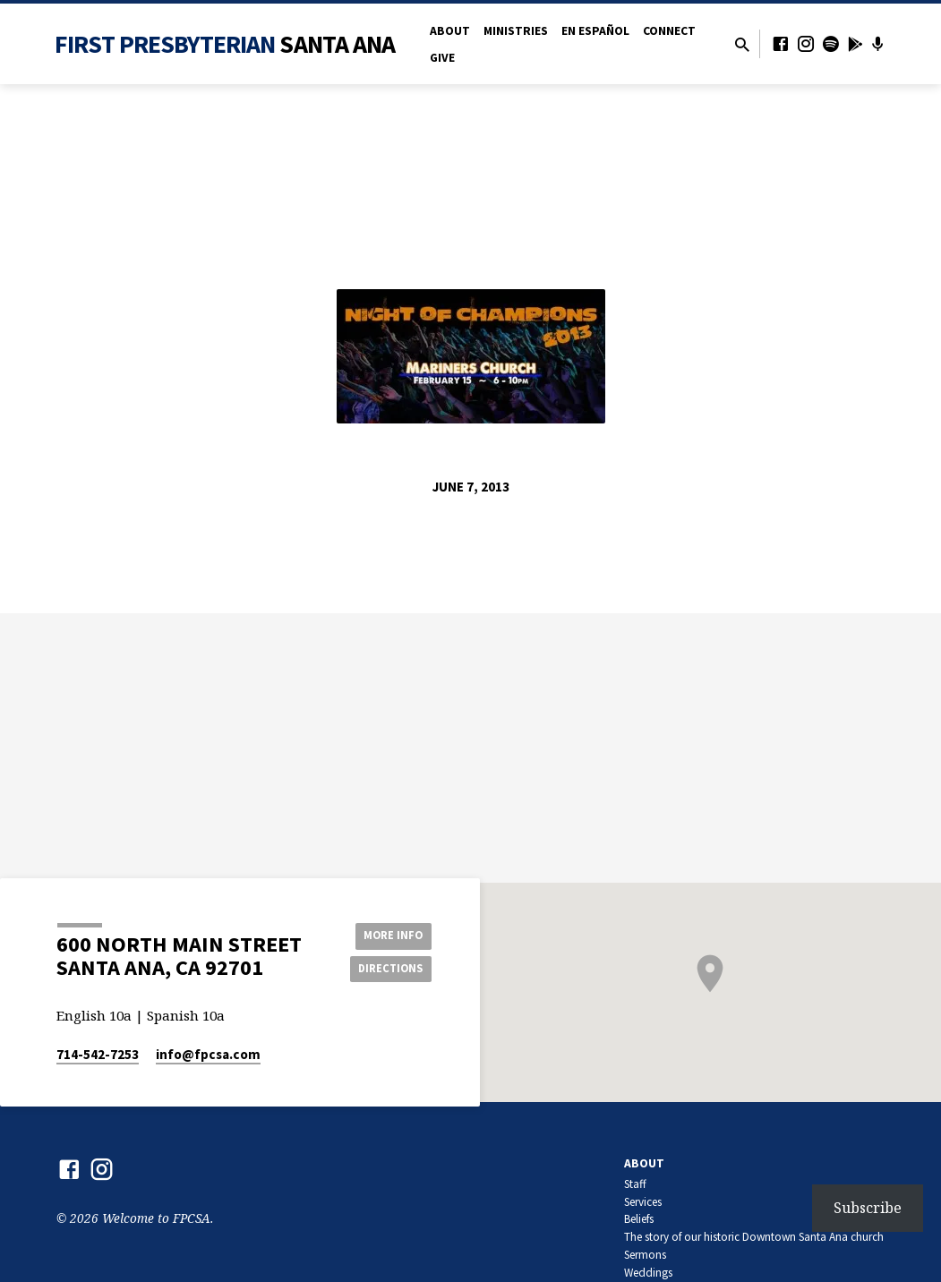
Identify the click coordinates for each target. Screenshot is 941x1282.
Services (643, 1201)
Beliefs (639, 1218)
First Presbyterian (225, 44)
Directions (386, 970)
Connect (669, 30)
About (450, 30)
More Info (386, 934)
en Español (595, 30)
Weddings (648, 1272)
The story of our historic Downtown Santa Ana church (754, 1236)
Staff (635, 1184)
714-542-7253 (97, 1054)
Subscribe (868, 1208)
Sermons (645, 1254)
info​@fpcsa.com (208, 1054)
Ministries (515, 30)
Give (442, 57)
